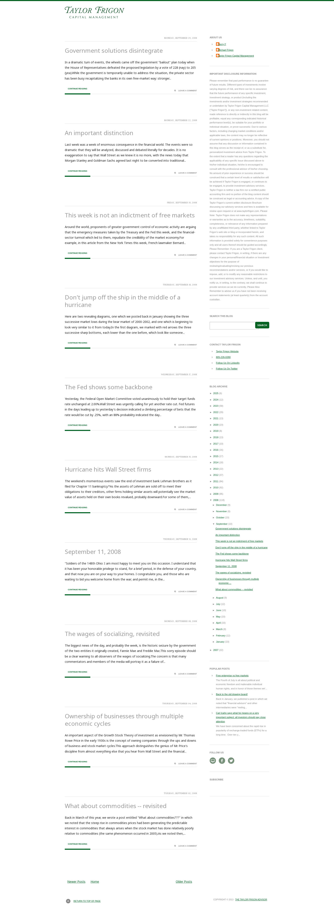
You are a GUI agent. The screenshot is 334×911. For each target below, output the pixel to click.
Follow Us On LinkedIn (228, 363)
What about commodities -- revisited (116, 806)
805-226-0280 (223, 357)
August (219, 597)
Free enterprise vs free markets (232, 675)
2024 (215, 399)
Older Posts (184, 882)
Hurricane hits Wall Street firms (108, 469)
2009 (215, 494)
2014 (215, 462)
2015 (215, 456)
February (220, 635)
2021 (215, 418)
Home (95, 882)
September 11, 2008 (93, 551)
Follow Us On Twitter (227, 368)
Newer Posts (76, 882)
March (219, 629)
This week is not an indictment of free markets (130, 215)
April (218, 623)
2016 (215, 450)
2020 (215, 424)
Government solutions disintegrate (114, 50)
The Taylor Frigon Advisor (251, 899)
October (220, 517)
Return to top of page (87, 901)
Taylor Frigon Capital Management (236, 55)
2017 (215, 443)
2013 (215, 469)
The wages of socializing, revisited (112, 634)
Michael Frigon (225, 50)
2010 (215, 487)
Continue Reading (77, 89)
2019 (215, 431)
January (220, 641)
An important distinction (99, 133)
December (221, 505)
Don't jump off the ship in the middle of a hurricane (122, 301)
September (221, 524)
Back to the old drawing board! (232, 694)
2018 (215, 437)
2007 (215, 650)
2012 (215, 475)
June (218, 610)
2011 (215, 481)
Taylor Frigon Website (227, 351)
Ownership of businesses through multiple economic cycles (124, 719)
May (218, 616)
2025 (215, 393)
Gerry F (222, 44)
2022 (215, 412)
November (221, 511)
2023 (215, 406)
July (218, 604)
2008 (215, 500)
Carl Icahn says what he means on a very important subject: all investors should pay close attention (241, 717)
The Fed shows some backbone (108, 387)
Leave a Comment (187, 91)
